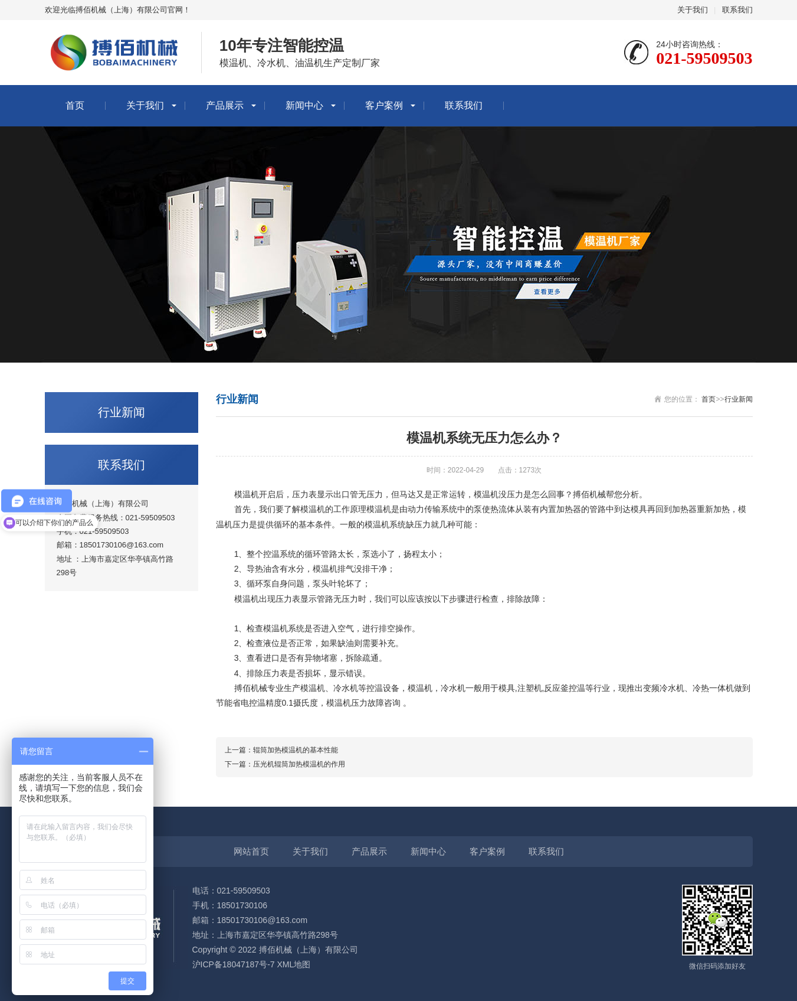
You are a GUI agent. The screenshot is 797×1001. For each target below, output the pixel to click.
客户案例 (384, 105)
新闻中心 (304, 105)
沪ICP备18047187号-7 (233, 964)
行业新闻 (738, 399)
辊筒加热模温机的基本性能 (295, 750)
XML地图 (293, 964)
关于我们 (692, 9)
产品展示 (225, 105)
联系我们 (737, 9)
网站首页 (251, 851)
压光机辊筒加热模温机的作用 (299, 764)
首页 (74, 105)
